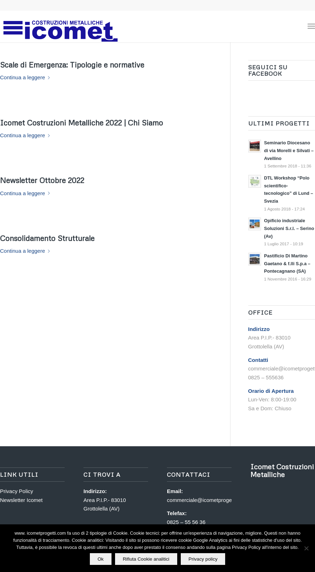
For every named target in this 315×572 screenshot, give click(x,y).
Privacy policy (203, 559)
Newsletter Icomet (21, 500)
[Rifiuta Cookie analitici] (306, 548)
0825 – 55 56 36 (186, 522)
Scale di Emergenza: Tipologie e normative (72, 64)
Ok (101, 559)
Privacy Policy (16, 491)
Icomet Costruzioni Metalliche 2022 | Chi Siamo (81, 122)
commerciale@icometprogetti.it (203, 500)
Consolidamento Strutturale (47, 238)
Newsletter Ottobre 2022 (42, 180)
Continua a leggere (26, 77)
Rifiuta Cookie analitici (146, 559)
